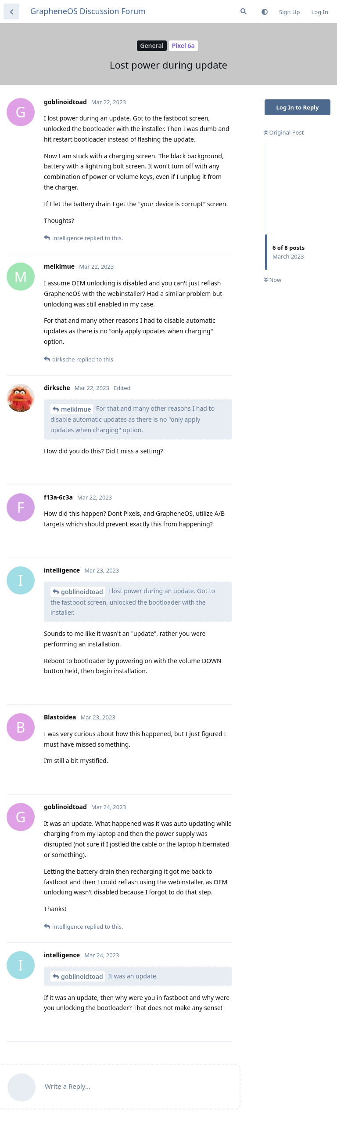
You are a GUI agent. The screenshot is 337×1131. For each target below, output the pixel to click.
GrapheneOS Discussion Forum (88, 11)
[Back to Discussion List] (11, 11)
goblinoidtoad (82, 591)
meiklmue (76, 409)
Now (272, 280)
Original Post (284, 132)
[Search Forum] (243, 11)
